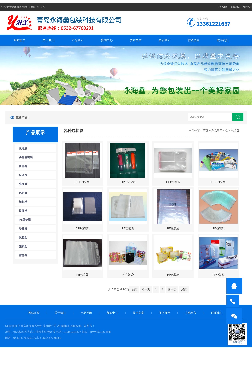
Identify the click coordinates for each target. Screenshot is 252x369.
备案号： (89, 325)
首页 (205, 130)
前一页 (146, 289)
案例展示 (165, 40)
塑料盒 (23, 246)
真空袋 (23, 166)
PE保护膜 (25, 219)
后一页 (172, 289)
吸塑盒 (23, 237)
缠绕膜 (23, 184)
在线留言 (235, 6)
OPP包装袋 (82, 182)
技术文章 (136, 40)
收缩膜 (23, 148)
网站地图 (247, 6)
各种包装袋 (26, 157)
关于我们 (49, 40)
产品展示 (78, 40)
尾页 (184, 289)
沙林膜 (23, 228)
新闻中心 (107, 40)
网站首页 (19, 40)
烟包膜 (23, 201)
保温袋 (23, 175)
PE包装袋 (128, 228)
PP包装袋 (128, 274)
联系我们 (223, 6)
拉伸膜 (23, 210)
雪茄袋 (23, 255)
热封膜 (23, 192)
